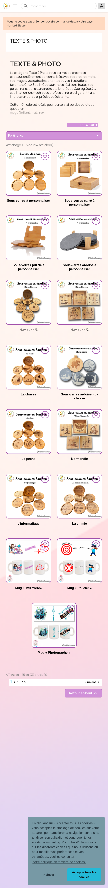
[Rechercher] (62, 6)
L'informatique (28, 523)
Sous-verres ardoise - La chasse (79, 396)
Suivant (93, 682)
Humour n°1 (28, 330)
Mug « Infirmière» (28, 588)
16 (24, 682)
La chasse (28, 394)
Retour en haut (83, 693)
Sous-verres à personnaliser (28, 200)
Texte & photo (29, 40)
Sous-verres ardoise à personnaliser (79, 267)
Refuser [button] (48, 874)
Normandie (79, 459)
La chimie (79, 523)
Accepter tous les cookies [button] (84, 875)
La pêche (28, 459)
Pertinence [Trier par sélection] (54, 135)
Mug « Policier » (79, 588)
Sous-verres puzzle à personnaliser (28, 267)
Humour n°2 (79, 330)
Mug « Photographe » (54, 652)
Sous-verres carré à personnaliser (79, 202)
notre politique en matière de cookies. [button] (59, 862)
